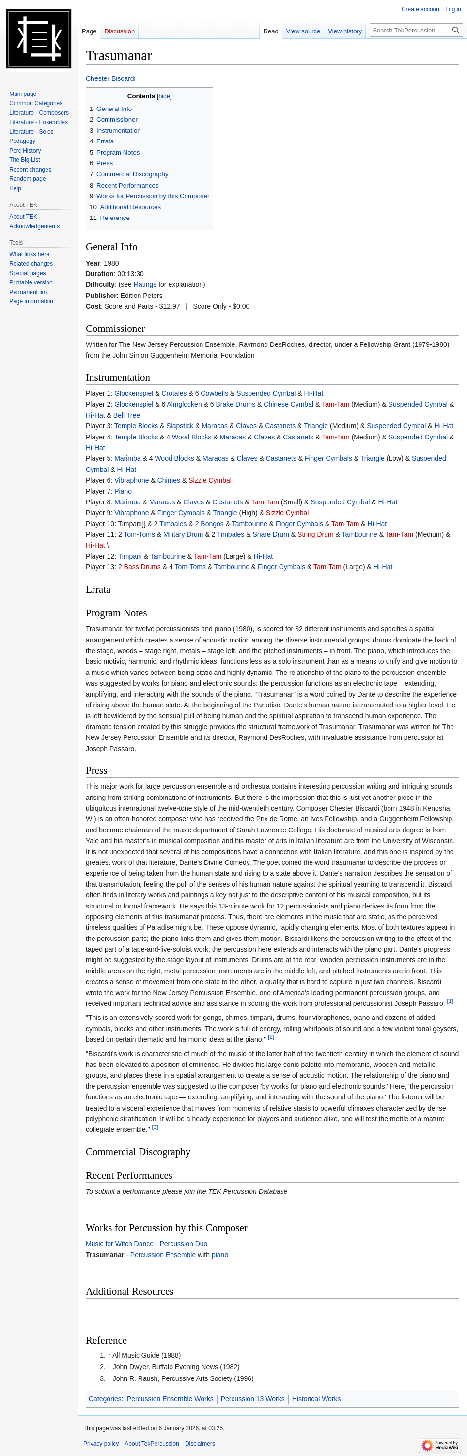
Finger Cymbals (328, 458)
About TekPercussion (152, 1443)
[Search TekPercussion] (416, 30)
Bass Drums (142, 567)
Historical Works (316, 1399)
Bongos (212, 524)
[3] (155, 1127)
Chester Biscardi (111, 78)
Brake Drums (236, 404)
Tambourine (249, 524)
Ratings (145, 284)
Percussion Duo (184, 1244)
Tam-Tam (336, 404)
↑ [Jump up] (109, 1355)
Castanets (280, 426)
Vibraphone (131, 480)
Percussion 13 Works (253, 1399)
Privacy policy (101, 1443)
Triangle (316, 426)
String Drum (315, 534)
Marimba (127, 458)
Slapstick (179, 426)
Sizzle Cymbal (210, 480)
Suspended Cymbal (266, 393)
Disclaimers (200, 1443)
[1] (450, 1001)
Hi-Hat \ (97, 545)
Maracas (215, 426)
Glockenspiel (133, 393)
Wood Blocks (191, 437)
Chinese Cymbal (288, 404)
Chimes (168, 480)
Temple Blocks (136, 426)
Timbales (173, 524)
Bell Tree (126, 415)
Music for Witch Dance (120, 1244)
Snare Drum (270, 534)
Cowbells (214, 393)
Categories (105, 1399)
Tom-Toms (139, 534)
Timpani (130, 556)
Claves (246, 426)
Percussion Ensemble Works (170, 1399)
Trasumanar (105, 1255)
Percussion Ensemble (163, 1255)
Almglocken (184, 404)
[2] (271, 1037)
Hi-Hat (314, 393)
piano (220, 1255)
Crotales (174, 393)
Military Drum (183, 534)
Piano (123, 491)
